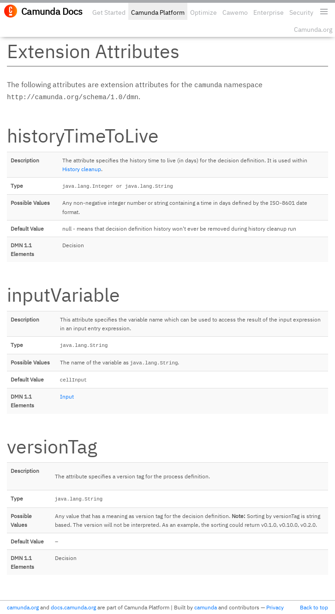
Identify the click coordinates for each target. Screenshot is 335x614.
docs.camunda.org (73, 607)
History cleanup (81, 169)
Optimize (203, 12)
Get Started (109, 12)
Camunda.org (313, 29)
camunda (205, 607)
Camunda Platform (158, 12)
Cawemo (235, 12)
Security (301, 12)
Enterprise (268, 12)
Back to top (314, 607)
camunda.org (23, 607)
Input (67, 396)
